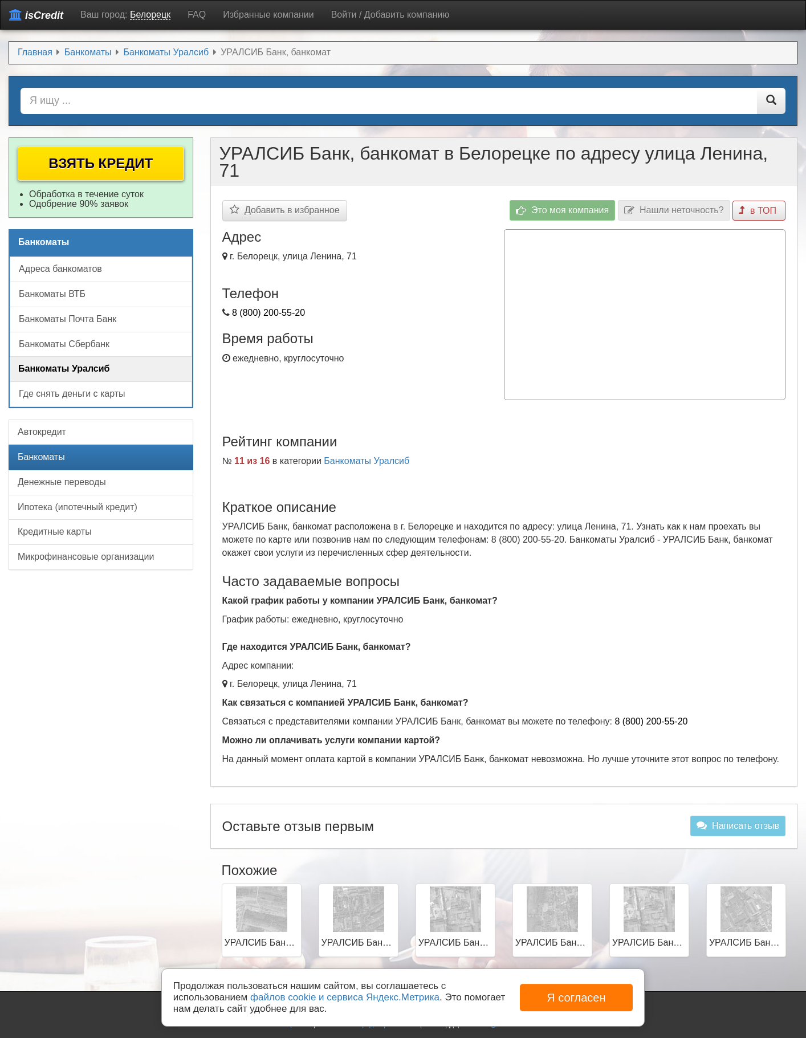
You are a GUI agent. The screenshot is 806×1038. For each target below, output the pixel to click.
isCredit (36, 15)
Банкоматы (41, 457)
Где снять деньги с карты (72, 393)
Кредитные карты (55, 531)
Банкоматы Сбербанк (64, 344)
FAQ (197, 14)
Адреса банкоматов (60, 269)
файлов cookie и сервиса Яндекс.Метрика (344, 997)
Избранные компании (268, 14)
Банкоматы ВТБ (52, 294)
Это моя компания (562, 210)
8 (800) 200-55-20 (268, 312)
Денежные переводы (62, 482)
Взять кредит (100, 163)
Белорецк (150, 14)
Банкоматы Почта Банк (67, 319)
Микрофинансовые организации (86, 556)
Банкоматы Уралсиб (366, 461)
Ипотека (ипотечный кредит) (77, 507)
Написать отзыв (738, 825)
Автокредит (42, 432)
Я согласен (576, 997)
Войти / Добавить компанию (390, 14)
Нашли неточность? (674, 210)
